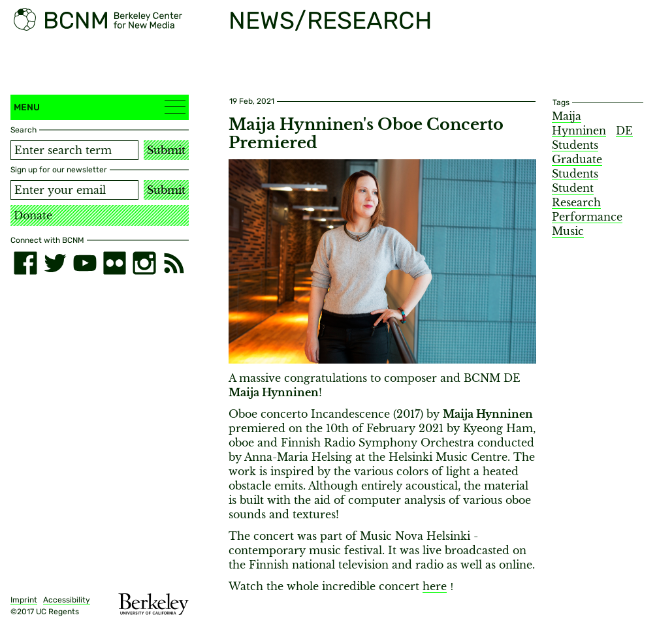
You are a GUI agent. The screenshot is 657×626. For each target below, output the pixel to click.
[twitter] (55, 263)
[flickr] (115, 263)
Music (568, 231)
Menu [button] (99, 107)
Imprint (23, 599)
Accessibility (66, 599)
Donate (33, 215)
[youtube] (85, 263)
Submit (166, 150)
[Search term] (74, 150)
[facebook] (25, 263)
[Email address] (74, 190)
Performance (587, 216)
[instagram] (144, 263)
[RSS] (174, 263)
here (435, 586)
